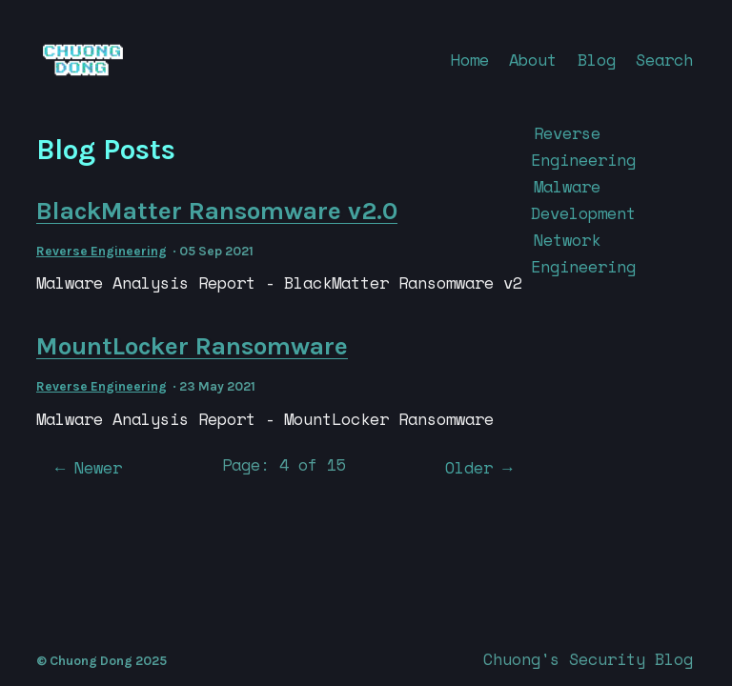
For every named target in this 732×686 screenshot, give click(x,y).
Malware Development (583, 199)
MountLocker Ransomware (192, 346)
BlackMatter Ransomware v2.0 (216, 211)
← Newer (88, 467)
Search (664, 59)
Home (470, 59)
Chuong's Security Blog (588, 659)
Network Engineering (583, 253)
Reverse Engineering (101, 251)
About (533, 59)
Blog (597, 59)
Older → (478, 467)
